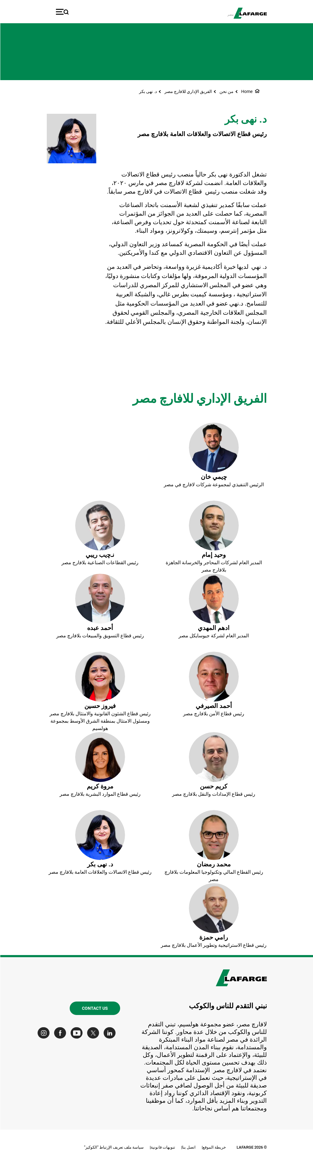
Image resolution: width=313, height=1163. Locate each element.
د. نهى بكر (147, 91)
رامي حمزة (213, 937)
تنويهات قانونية (162, 1147)
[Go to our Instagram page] (44, 1033)
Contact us (95, 1008)
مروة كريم (100, 786)
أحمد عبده (100, 628)
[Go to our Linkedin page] (110, 1033)
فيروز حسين (100, 705)
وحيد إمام (213, 554)
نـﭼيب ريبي (99, 554)
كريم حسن (213, 786)
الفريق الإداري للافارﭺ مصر (188, 91)
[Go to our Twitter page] (94, 1033)
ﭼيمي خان (213, 476)
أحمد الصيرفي (213, 705)
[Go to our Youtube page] (77, 1033)
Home (246, 91)
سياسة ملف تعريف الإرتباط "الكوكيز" (113, 1147)
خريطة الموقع (214, 1147)
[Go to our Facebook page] (61, 1033)
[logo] (250, 13)
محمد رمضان (213, 864)
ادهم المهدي (213, 628)
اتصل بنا (188, 1147)
